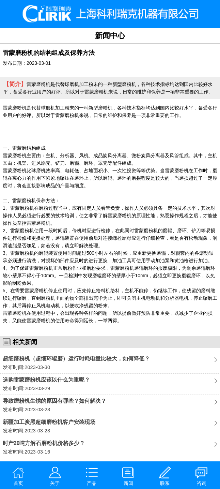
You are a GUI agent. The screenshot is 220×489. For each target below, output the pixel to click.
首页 (18, 476)
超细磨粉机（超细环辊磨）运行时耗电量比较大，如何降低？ (76, 358)
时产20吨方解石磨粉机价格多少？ (44, 443)
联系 (165, 476)
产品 (92, 476)
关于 (55, 476)
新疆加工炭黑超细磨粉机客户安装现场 (49, 422)
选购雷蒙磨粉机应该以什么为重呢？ (46, 380)
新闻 (128, 476)
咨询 (201, 476)
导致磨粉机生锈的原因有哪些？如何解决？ (54, 401)
